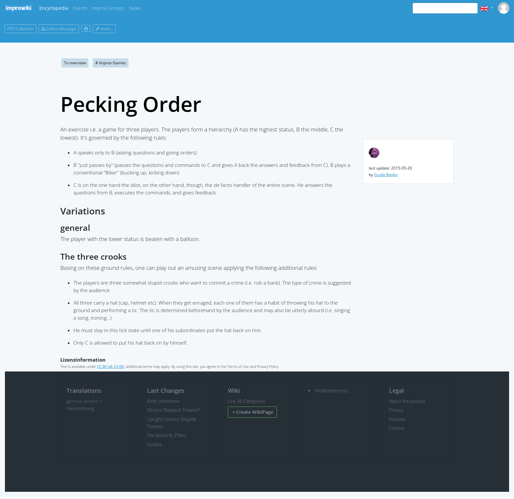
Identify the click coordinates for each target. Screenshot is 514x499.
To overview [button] (75, 63)
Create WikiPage (252, 412)
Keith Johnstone (163, 401)
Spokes (154, 444)
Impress (397, 419)
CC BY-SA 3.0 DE (110, 366)
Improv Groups (108, 8)
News (135, 8)
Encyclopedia (53, 8)
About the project (407, 401)
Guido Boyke (386, 174)
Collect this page (58, 28)
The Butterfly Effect (166, 435)
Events (80, 8)
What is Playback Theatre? (173, 410)
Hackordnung (80, 408)
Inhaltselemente (331, 391)
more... (104, 28)
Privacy (396, 410)
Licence (397, 428)
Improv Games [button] (110, 63)
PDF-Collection (20, 28)
